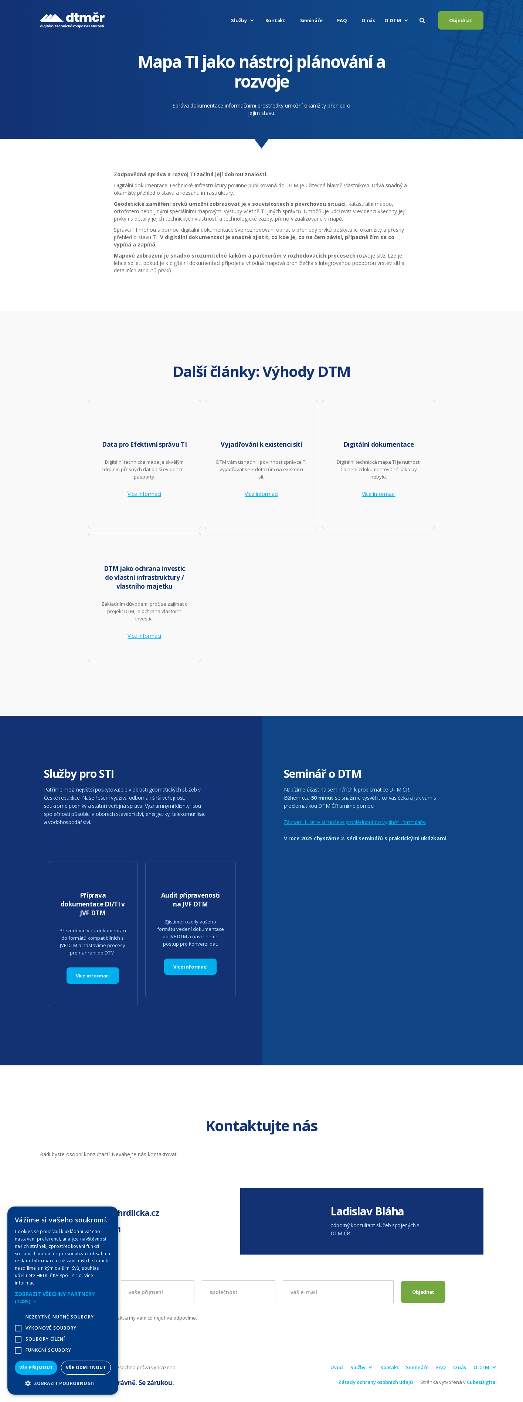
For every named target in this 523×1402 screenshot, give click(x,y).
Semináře (311, 20)
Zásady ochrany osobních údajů (375, 1382)
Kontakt (275, 20)
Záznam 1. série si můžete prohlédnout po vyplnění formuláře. (355, 822)
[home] (72, 20)
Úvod (336, 1367)
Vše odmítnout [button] (86, 1367)
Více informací (144, 494)
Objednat (460, 20)
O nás (368, 20)
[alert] (62, 1301)
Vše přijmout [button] (36, 1367)
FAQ (342, 20)
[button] (243, 20)
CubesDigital (482, 1382)
